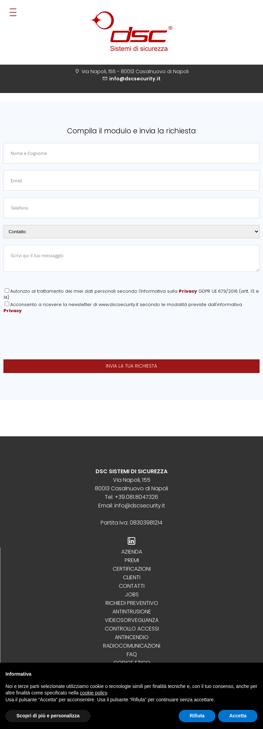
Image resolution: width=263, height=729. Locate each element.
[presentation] (55, 337)
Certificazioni (132, 569)
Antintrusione (131, 611)
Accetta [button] (238, 715)
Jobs (132, 594)
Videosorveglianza (132, 620)
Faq (132, 654)
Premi (132, 560)
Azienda (131, 552)
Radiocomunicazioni (131, 646)
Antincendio (132, 637)
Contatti (132, 586)
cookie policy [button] (93, 692)
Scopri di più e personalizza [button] (47, 715)
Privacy (188, 291)
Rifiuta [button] (197, 715)
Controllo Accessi (132, 629)
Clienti (131, 577)
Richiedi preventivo (131, 603)
